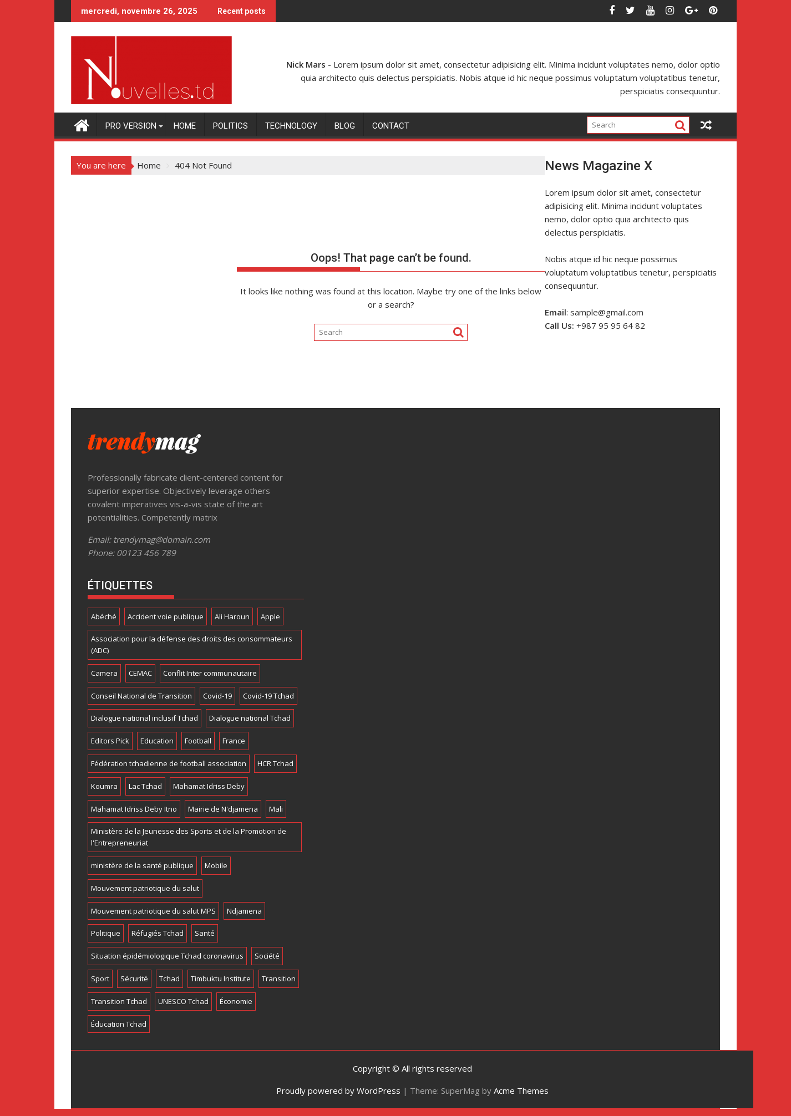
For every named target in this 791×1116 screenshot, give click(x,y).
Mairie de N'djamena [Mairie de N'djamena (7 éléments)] (223, 809)
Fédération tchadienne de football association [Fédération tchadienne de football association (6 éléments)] (168, 763)
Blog (344, 126)
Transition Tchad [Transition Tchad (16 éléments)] (119, 1001)
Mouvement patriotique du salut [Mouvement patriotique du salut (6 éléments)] (145, 888)
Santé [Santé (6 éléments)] (205, 933)
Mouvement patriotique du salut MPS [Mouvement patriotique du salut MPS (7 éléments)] (153, 911)
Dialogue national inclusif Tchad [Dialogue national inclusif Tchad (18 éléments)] (144, 718)
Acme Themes (521, 1090)
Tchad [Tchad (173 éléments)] (169, 978)
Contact (390, 126)
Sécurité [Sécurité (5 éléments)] (134, 978)
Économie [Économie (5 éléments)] (236, 1001)
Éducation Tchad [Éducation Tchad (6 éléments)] (118, 1024)
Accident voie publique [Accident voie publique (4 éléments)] (166, 616)
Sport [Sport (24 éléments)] (100, 978)
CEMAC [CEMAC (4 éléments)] (140, 673)
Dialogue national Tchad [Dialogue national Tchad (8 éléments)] (250, 718)
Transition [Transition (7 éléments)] (279, 978)
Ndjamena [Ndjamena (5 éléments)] (244, 911)
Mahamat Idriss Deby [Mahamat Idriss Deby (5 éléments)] (209, 786)
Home (185, 126)
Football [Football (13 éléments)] (198, 741)
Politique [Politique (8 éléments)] (105, 933)
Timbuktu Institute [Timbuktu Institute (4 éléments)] (221, 978)
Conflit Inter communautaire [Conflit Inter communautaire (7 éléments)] (210, 673)
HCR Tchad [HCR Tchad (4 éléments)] (275, 763)
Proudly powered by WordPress (338, 1090)
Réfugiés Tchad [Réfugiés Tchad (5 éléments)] (157, 933)
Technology (291, 126)
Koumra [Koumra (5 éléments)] (104, 786)
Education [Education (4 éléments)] (157, 741)
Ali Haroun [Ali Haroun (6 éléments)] (232, 616)
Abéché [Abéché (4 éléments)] (103, 616)
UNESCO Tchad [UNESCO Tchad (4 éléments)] (183, 1001)
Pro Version (130, 126)
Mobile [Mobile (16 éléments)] (216, 865)
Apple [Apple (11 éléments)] (270, 616)
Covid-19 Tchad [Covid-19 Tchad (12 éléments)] (268, 696)
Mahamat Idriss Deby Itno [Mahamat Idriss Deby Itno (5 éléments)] (134, 809)
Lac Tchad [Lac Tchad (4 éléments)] (145, 786)
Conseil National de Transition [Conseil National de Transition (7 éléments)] (141, 696)
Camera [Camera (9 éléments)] (104, 673)
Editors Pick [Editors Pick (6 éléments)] (110, 741)
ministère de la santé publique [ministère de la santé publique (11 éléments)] (142, 865)
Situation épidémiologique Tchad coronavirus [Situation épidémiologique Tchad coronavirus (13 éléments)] (167, 956)
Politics (230, 126)
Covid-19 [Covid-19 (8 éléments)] (217, 696)
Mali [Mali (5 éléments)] (276, 809)
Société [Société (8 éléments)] (267, 956)
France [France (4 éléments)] (233, 741)
